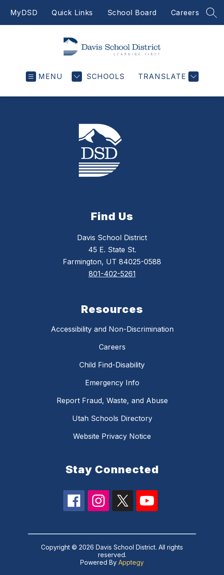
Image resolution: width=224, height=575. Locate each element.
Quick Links (72, 12)
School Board (132, 12)
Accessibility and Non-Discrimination (112, 329)
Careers (185, 12)
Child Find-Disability (112, 364)
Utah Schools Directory (112, 418)
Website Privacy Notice (112, 436)
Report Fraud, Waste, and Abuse (112, 400)
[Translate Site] (167, 76)
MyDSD (24, 12)
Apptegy (131, 562)
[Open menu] (44, 76)
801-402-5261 (112, 273)
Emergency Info (112, 382)
